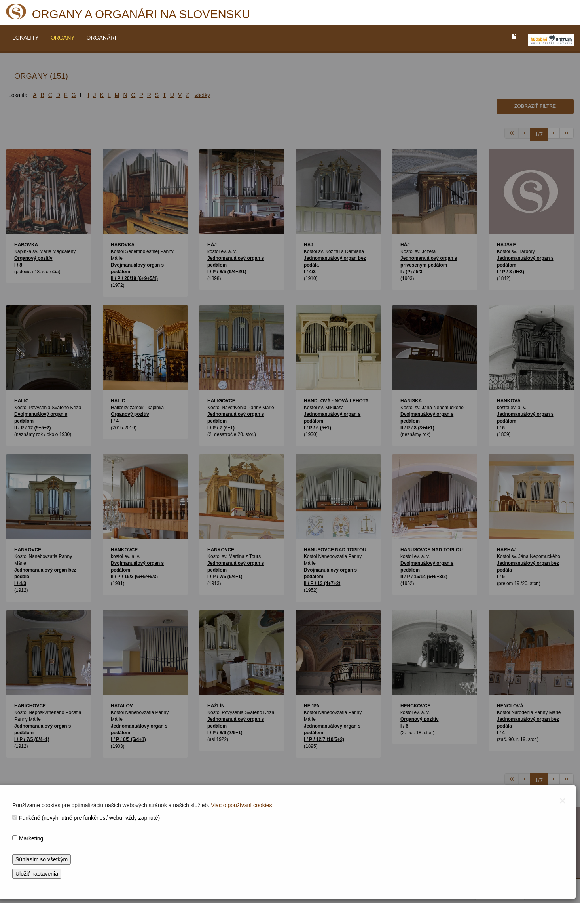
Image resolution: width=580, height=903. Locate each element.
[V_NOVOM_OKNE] (551, 39)
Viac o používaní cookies (241, 805)
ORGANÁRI (101, 37)
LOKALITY (25, 37)
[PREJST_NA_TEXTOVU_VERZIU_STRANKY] (514, 36)
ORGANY (63, 37)
